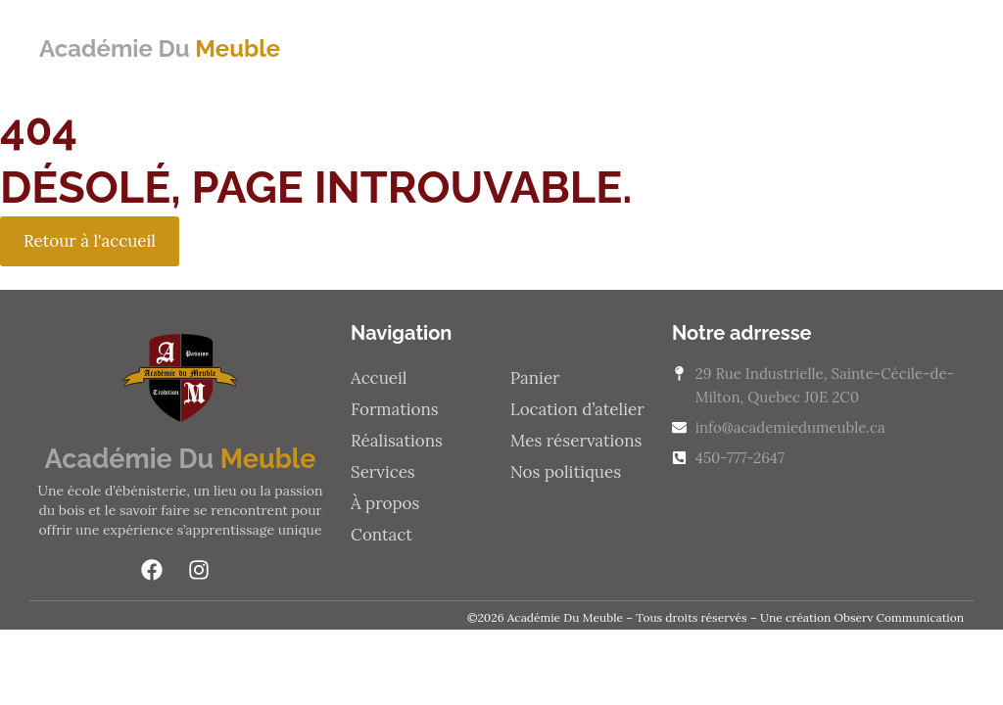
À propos (385, 503)
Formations (395, 409)
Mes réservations (576, 440)
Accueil (378, 378)
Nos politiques (565, 472)
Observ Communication (899, 617)
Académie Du (159, 48)
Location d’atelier (577, 409)
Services (383, 472)
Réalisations (397, 440)
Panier (535, 378)
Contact (381, 534)
